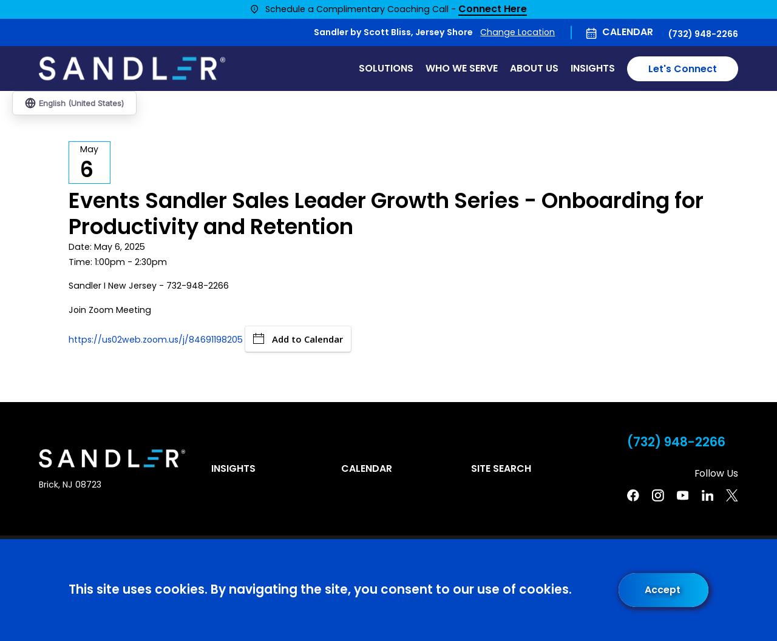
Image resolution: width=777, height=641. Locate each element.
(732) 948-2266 (703, 34)
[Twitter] (732, 495)
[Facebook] (633, 495)
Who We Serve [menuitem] (462, 68)
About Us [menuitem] (534, 68)
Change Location (517, 32)
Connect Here (492, 10)
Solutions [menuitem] (386, 68)
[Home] (132, 68)
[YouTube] (683, 495)
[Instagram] (658, 495)
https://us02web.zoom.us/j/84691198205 (156, 340)
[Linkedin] (708, 495)
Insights (233, 468)
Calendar (627, 32)
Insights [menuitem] (593, 68)
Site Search (501, 468)
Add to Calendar (298, 339)
